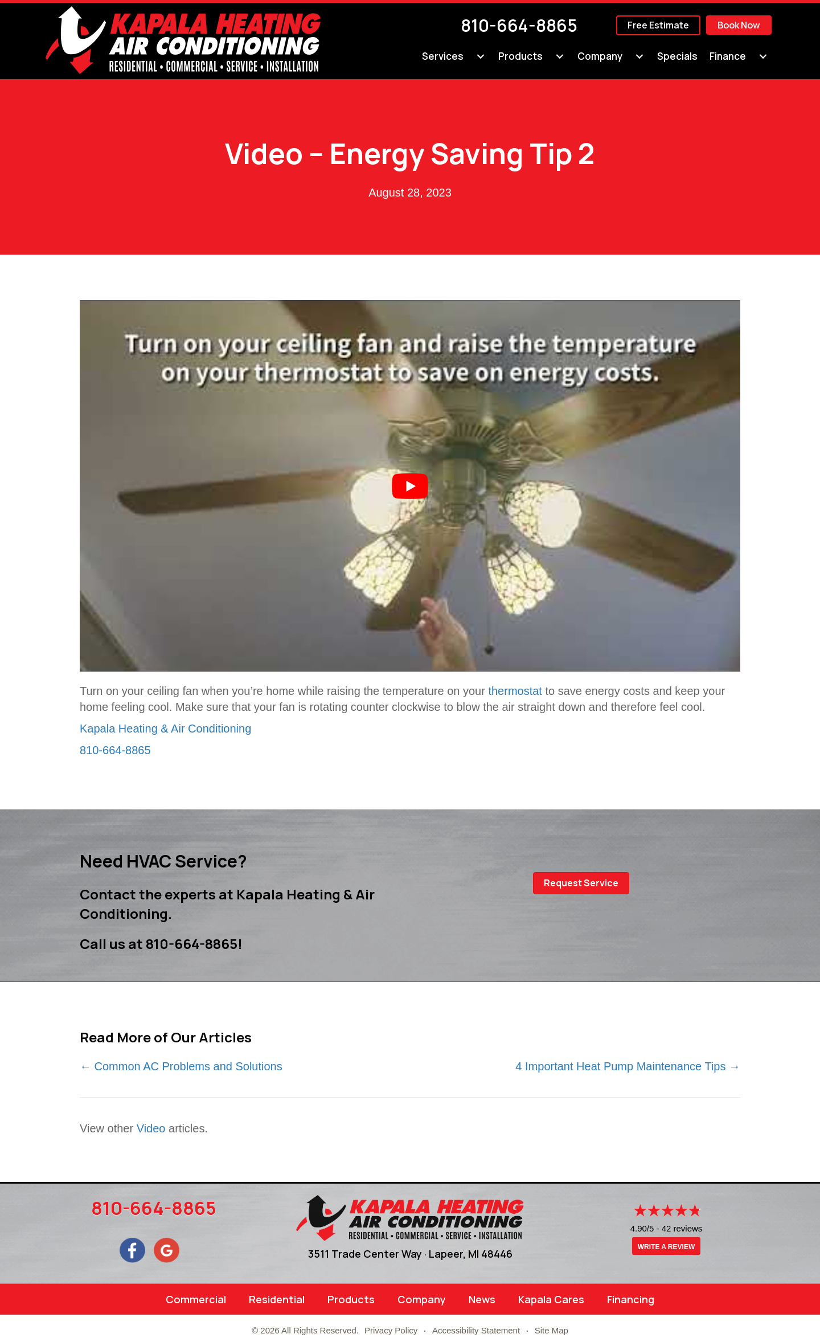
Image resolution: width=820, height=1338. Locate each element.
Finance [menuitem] (728, 56)
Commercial (196, 1299)
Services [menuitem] (443, 56)
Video (151, 1128)
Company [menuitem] (599, 56)
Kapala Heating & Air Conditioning (165, 728)
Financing (630, 1299)
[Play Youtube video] (410, 486)
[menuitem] (480, 56)
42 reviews (682, 1228)
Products (351, 1299)
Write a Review (666, 1247)
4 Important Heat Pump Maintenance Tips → (627, 1066)
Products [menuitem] (520, 56)
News (482, 1299)
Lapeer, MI (454, 1254)
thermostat (515, 691)
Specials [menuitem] (677, 56)
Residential (277, 1299)
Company (421, 1299)
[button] (581, 883)
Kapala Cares (551, 1299)
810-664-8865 (519, 25)
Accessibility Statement (476, 1330)
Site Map (551, 1330)
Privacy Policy (390, 1330)
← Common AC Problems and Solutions (181, 1066)
